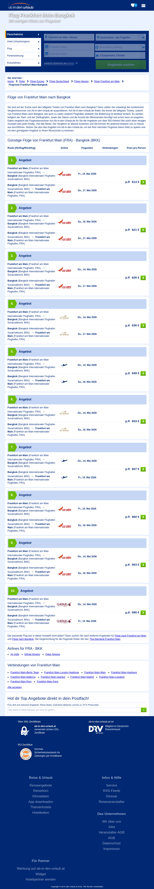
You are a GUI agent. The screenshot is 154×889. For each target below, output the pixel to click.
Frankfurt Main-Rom (21, 681)
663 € (135, 565)
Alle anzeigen (15, 687)
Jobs (111, 827)
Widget (41, 874)
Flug (9, 48)
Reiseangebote (41, 785)
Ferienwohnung (15, 55)
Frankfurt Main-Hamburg (124, 672)
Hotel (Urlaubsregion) (18, 41)
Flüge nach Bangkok (23, 639)
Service (111, 785)
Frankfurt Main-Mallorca (23, 677)
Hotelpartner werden (41, 879)
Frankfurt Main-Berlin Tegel (24, 672)
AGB (111, 838)
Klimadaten (40, 796)
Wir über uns (111, 821)
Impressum (111, 849)
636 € (135, 325)
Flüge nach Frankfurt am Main (130, 635)
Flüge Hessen (81, 81)
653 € (135, 421)
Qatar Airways (52, 654)
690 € (135, 612)
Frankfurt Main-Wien (95, 672)
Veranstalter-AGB (112, 832)
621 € (135, 230)
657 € (135, 469)
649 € (135, 373)
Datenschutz (111, 843)
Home (11, 81)
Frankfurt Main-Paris (47, 681)
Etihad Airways (32, 654)
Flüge (22, 81)
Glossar (111, 796)
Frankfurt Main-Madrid (82, 677)
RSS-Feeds (111, 791)
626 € (135, 278)
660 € (135, 517)
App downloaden (40, 802)
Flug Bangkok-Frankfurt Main (105, 639)
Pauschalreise (15, 34)
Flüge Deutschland (59, 81)
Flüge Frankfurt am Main (107, 81)
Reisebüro (40, 791)
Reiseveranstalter (112, 802)
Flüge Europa (37, 81)
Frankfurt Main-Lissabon (112, 677)
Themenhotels (40, 807)
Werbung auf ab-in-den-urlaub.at (41, 868)
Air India (14, 654)
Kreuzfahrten (14, 62)
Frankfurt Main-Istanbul (53, 677)
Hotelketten (40, 813)
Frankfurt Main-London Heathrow (61, 672)
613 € (135, 182)
